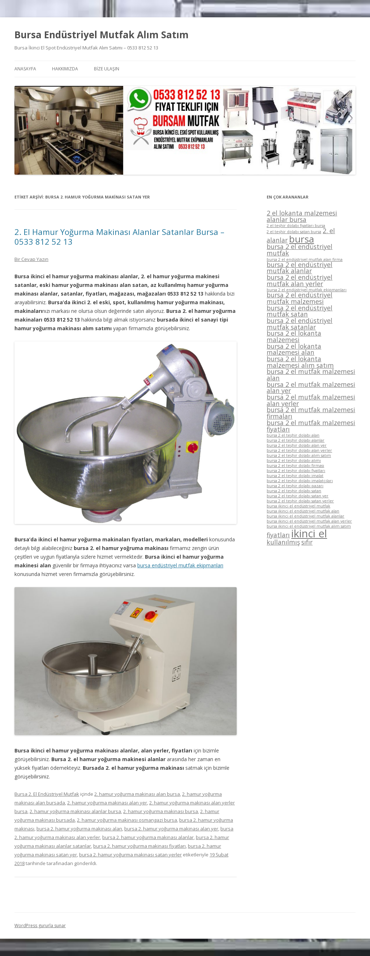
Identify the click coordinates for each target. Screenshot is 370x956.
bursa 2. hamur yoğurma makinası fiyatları (139, 846)
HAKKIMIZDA (65, 69)
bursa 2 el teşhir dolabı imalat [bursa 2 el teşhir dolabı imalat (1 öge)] (295, 475)
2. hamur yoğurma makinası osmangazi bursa (127, 820)
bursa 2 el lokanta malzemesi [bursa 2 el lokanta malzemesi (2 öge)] (294, 336)
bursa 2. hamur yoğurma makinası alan (79, 828)
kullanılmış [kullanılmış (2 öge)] (283, 542)
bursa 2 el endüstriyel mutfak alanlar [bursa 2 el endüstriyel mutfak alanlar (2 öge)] (299, 267)
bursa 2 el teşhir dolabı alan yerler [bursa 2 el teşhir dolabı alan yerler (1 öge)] (299, 450)
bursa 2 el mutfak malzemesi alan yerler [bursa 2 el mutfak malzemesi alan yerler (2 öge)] (311, 400)
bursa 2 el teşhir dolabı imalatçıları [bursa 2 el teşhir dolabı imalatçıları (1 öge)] (300, 480)
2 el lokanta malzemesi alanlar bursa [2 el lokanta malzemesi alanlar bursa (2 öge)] (302, 216)
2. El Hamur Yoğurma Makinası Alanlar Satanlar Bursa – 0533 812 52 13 (119, 236)
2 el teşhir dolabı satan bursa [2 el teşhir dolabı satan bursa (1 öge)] (294, 231)
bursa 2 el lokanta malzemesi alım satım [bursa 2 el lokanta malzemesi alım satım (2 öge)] (300, 362)
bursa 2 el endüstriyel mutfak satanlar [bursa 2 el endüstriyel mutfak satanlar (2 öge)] (299, 323)
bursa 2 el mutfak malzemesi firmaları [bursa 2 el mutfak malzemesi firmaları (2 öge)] (311, 412)
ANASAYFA (25, 69)
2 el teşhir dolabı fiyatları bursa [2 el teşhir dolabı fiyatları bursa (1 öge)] (296, 225)
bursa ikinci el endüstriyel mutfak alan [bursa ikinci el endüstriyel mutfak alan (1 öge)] (303, 511)
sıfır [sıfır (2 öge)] (307, 542)
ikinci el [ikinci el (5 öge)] (309, 533)
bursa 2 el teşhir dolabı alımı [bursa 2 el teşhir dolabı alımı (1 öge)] (294, 460)
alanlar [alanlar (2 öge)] (277, 240)
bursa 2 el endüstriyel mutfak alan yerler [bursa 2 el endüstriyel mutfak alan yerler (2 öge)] (299, 280)
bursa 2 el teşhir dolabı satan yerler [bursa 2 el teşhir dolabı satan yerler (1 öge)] (300, 500)
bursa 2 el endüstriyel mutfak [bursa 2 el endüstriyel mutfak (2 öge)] (299, 249)
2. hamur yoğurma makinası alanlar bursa (75, 811)
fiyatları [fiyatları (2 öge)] (278, 535)
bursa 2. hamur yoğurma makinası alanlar (148, 837)
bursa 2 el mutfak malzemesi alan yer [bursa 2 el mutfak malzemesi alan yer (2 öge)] (311, 387)
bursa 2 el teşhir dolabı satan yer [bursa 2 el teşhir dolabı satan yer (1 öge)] (297, 495)
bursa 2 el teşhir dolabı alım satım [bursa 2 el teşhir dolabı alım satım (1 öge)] (299, 455)
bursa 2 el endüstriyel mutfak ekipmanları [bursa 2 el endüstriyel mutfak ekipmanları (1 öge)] (307, 289)
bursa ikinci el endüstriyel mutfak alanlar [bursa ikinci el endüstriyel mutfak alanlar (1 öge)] (305, 516)
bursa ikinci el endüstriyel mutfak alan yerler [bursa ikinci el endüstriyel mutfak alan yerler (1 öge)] (309, 521)
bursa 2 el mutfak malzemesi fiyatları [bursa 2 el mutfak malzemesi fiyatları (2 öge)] (311, 425)
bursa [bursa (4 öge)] (301, 238)
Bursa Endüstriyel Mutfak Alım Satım (101, 34)
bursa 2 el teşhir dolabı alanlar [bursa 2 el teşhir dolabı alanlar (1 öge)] (295, 440)
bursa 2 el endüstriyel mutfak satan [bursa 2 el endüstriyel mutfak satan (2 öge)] (299, 311)
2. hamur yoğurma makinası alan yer (107, 802)
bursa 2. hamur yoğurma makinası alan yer (171, 828)
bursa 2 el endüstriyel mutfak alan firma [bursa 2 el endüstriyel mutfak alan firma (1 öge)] (305, 259)
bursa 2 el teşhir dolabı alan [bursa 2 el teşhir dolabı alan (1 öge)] (293, 435)
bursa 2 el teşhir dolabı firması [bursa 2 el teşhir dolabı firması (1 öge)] (295, 465)
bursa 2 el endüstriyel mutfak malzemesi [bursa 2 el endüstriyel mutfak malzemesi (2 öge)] (299, 298)
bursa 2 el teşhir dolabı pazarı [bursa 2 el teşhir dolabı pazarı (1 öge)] (295, 485)
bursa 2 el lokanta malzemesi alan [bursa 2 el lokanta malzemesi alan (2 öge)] (294, 349)
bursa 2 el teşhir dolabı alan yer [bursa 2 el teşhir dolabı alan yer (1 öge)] (297, 445)
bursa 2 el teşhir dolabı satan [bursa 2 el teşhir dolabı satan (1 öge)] (294, 490)
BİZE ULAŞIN (106, 69)
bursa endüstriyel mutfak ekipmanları (180, 565)
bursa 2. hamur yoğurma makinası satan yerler (130, 854)
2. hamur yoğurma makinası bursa (160, 811)
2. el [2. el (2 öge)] (329, 230)
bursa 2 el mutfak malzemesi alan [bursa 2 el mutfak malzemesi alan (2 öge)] (311, 374)
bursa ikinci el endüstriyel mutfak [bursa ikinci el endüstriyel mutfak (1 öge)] (298, 505)
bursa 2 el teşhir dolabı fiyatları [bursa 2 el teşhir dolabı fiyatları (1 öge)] (296, 470)
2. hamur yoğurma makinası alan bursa (137, 794)
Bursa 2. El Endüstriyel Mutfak (46, 794)
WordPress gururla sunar (40, 925)
